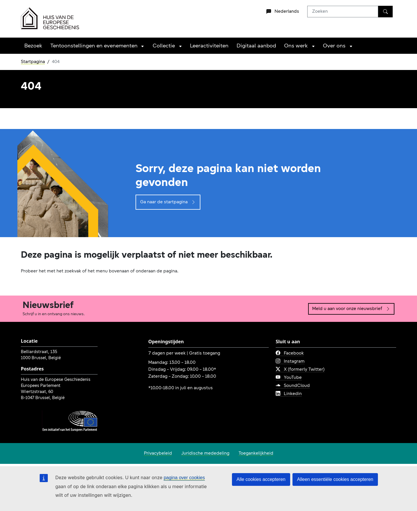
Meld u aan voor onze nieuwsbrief (351, 309)
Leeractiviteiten (209, 46)
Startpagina (33, 62)
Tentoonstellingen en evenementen (94, 46)
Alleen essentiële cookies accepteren (335, 479)
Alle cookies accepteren (261, 479)
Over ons (334, 46)
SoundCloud (293, 385)
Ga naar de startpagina (168, 202)
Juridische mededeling (205, 453)
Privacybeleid (158, 453)
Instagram (290, 361)
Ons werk (296, 46)
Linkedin (289, 394)
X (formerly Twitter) (300, 369)
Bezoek (33, 46)
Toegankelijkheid (256, 453)
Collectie (164, 46)
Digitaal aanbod (256, 46)
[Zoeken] (385, 11)
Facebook (290, 353)
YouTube (289, 377)
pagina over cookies (184, 477)
